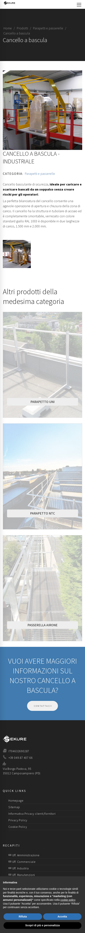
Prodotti (22, 28)
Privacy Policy (17, 820)
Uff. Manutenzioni (21, 875)
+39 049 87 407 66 (21, 758)
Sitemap (14, 807)
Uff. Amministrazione (24, 855)
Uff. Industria (18, 868)
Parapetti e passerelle (48, 28)
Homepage (15, 800)
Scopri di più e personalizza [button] (42, 925)
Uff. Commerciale (21, 862)
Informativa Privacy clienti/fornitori (32, 813)
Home (7, 28)
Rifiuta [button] (23, 916)
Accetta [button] (62, 916)
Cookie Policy (17, 827)
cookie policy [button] (67, 899)
